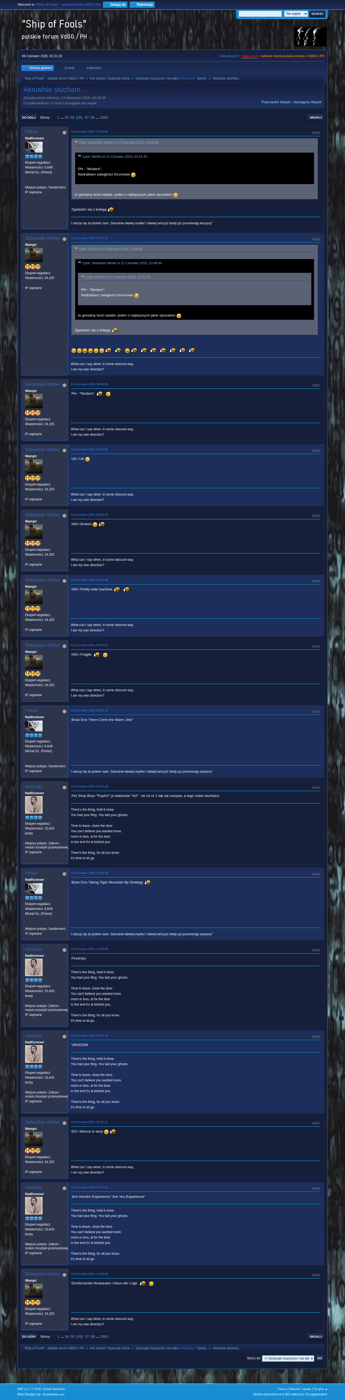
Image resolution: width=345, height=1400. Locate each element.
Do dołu (29, 117)
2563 (104, 117)
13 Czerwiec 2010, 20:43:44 (89, 580)
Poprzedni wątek (276, 102)
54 (67, 117)
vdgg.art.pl (249, 56)
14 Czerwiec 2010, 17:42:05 (89, 1273)
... (63, 117)
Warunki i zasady (300, 1389)
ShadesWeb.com (54, 1394)
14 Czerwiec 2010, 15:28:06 (89, 949)
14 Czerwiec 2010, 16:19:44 (89, 1035)
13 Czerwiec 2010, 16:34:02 (89, 449)
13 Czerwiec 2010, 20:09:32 (89, 514)
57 (87, 117)
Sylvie (201, 78)
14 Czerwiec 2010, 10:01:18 (89, 786)
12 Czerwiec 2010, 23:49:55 (89, 131)
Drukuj (316, 117)
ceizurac (33, 786)
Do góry (29, 1336)
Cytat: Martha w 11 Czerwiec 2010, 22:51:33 (114, 157)
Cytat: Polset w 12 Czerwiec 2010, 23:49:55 (111, 249)
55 (72, 117)
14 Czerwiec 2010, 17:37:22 (89, 1187)
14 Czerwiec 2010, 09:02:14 (89, 710)
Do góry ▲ (321, 1389)
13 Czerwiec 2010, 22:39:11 (89, 645)
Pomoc (282, 1389)
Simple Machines (54, 1389)
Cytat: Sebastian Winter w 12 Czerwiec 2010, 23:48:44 (118, 143)
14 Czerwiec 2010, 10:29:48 (89, 873)
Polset (31, 131)
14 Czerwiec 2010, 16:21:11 (89, 1122)
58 (92, 117)
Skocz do (253, 1358)
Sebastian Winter (42, 238)
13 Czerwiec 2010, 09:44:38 (89, 384)
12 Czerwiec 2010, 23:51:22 (89, 238)
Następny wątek (308, 102)
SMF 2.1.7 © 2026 (29, 1389)
